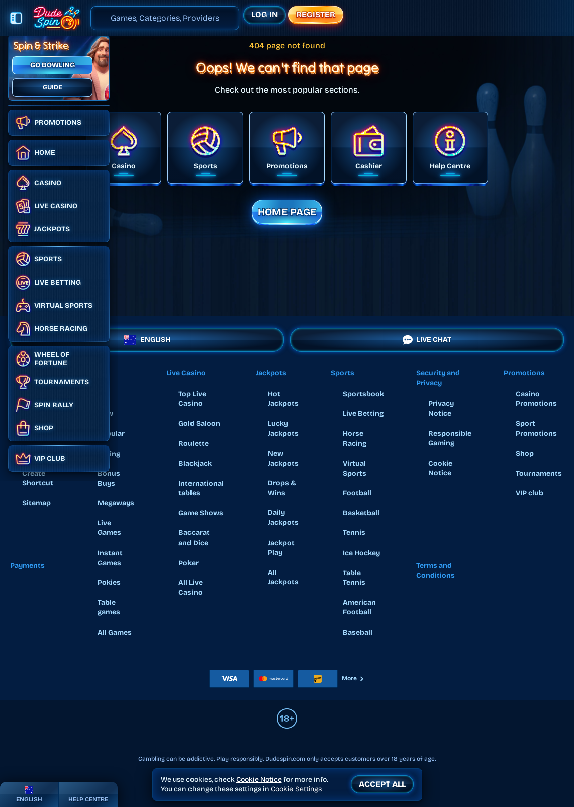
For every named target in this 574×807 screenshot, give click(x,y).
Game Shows (200, 513)
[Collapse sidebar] (16, 18)
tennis (354, 532)
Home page (287, 212)
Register (315, 14)
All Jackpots (283, 577)
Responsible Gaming (449, 438)
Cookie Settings (296, 789)
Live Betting (363, 413)
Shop (525, 453)
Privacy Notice (441, 408)
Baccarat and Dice (194, 537)
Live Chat (427, 340)
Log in (264, 14)
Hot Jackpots (283, 399)
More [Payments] (353, 678)
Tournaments (539, 473)
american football (359, 607)
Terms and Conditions (435, 570)
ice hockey (361, 553)
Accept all (382, 784)
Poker (188, 563)
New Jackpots (283, 458)
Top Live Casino (192, 399)
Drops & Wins (282, 488)
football (357, 493)
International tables (201, 488)
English (147, 340)
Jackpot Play (281, 548)
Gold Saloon (199, 423)
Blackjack (195, 463)
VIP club (529, 493)
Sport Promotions (536, 428)
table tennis (354, 578)
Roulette (193, 443)
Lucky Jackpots (283, 428)
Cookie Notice (440, 468)
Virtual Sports (354, 468)
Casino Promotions (536, 399)
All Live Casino (190, 587)
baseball (357, 632)
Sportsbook (363, 394)
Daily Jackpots (283, 517)
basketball (361, 513)
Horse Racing (354, 438)
